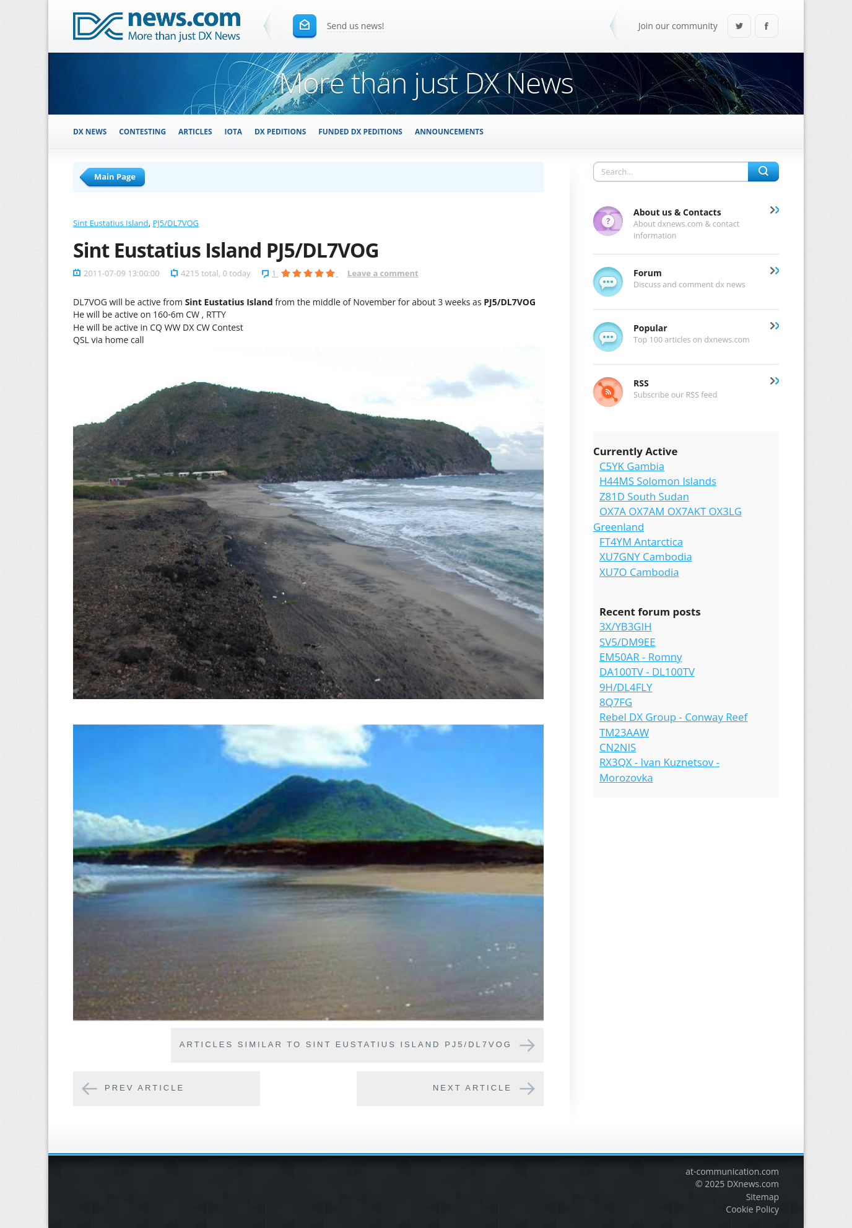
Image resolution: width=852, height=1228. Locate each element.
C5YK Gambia (631, 466)
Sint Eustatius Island (110, 223)
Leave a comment (383, 273)
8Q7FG (615, 702)
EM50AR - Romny (640, 657)
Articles (195, 131)
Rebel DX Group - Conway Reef (673, 717)
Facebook (766, 27)
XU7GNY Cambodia (645, 556)
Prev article (145, 1088)
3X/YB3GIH (625, 626)
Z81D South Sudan (644, 496)
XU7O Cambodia (639, 572)
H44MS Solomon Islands (657, 481)
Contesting (142, 131)
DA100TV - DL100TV (647, 671)
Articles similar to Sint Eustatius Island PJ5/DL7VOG (346, 1045)
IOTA (234, 131)
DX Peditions (280, 131)
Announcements (449, 131)
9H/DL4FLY (625, 687)
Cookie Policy (752, 1209)
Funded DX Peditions (360, 131)
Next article (472, 1088)
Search (763, 171)
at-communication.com (732, 1171)
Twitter (739, 27)
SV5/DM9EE (627, 642)
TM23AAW (624, 732)
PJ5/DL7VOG (176, 223)
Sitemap (762, 1197)
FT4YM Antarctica (641, 541)
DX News (89, 131)
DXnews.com (753, 1184)
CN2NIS (617, 747)
